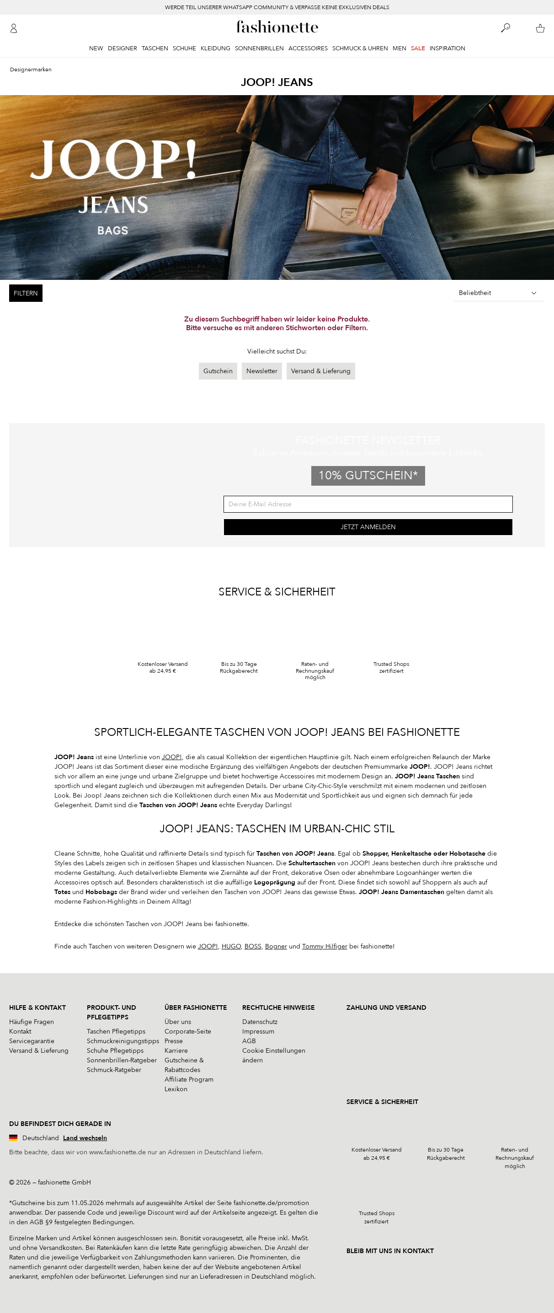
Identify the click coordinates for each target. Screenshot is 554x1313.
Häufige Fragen (31, 1022)
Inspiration (447, 48)
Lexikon (176, 1089)
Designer (122, 48)
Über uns (178, 1022)
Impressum (258, 1031)
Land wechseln (85, 1138)
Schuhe (184, 48)
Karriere (176, 1050)
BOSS (253, 946)
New (96, 48)
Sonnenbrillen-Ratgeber (122, 1060)
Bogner (276, 946)
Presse (174, 1041)
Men (399, 48)
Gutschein (218, 371)
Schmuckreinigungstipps (123, 1041)
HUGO (231, 946)
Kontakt (20, 1031)
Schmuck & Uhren (360, 48)
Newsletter (261, 371)
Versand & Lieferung (321, 371)
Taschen (155, 48)
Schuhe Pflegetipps (115, 1050)
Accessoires (308, 48)
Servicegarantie (31, 1041)
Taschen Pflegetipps (116, 1031)
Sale (418, 48)
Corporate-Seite (188, 1031)
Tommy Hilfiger (324, 946)
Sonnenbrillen (259, 48)
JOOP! (172, 757)
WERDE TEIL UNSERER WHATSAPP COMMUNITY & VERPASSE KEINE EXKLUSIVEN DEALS (277, 7)
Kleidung (215, 48)
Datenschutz (259, 1022)
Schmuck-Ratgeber (114, 1070)
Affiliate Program (189, 1079)
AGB (249, 1041)
